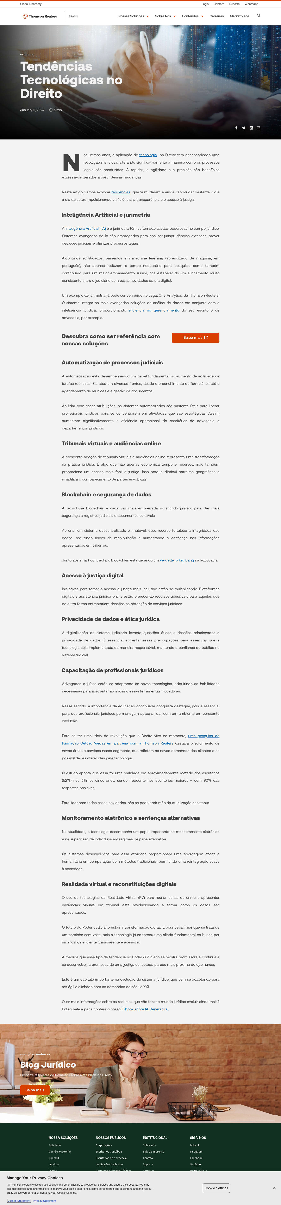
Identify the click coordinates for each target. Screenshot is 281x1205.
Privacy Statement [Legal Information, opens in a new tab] (43, 1200)
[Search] (258, 15)
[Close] (274, 1187)
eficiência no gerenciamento (154, 310)
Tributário (55, 1145)
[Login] (205, 4)
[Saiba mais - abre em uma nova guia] (195, 338)
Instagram (196, 1152)
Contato (148, 1158)
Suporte (148, 1164)
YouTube (195, 1164)
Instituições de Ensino (109, 1164)
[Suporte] (234, 4)
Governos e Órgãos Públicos (113, 1171)
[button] (134, 16)
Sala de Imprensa (153, 1152)
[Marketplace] (240, 16)
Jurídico (54, 1164)
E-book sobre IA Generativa (144, 1009)
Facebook (196, 1158)
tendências (121, 192)
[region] (140, 1188)
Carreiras (148, 1171)
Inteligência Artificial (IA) (85, 228)
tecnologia (148, 155)
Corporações (104, 1145)
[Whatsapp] (251, 4)
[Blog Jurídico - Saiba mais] (35, 1090)
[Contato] (219, 4)
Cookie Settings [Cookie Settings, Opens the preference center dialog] (216, 1188)
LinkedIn (195, 1145)
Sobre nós (149, 1145)
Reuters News (198, 1171)
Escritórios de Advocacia (111, 1158)
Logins (53, 1171)
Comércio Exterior (60, 1152)
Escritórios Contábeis (109, 1152)
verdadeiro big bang (177, 560)
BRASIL (74, 16)
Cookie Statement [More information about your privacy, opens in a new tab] (19, 1200)
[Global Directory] (32, 4)
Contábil (54, 1158)
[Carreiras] (217, 16)
